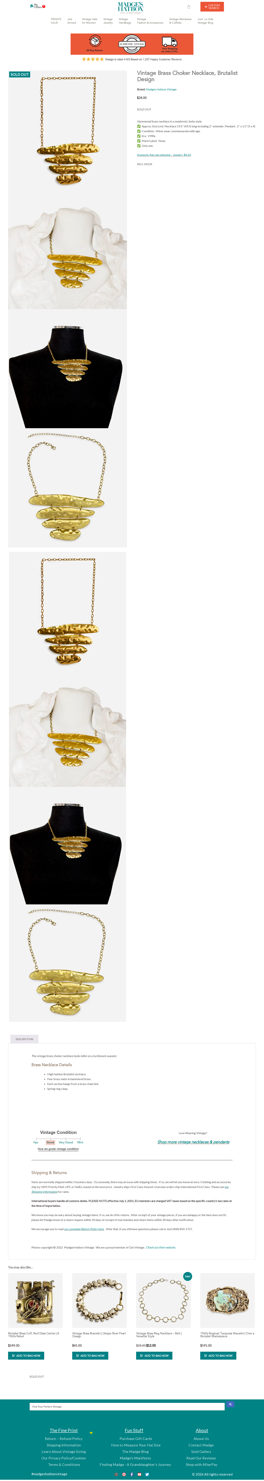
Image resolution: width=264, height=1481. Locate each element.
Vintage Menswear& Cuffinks (180, 21)
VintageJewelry (108, 21)
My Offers (39, 6)
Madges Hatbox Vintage (161, 89)
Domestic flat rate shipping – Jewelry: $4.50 (164, 155)
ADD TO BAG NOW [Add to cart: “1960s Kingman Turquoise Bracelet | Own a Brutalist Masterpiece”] (220, 1355)
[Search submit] (230, 1404)
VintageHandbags (125, 21)
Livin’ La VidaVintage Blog (205, 21)
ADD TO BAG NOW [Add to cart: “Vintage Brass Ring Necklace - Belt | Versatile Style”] (156, 1355)
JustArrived (71, 21)
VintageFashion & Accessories (150, 21)
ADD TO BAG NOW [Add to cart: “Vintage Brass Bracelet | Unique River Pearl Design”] (92, 1355)
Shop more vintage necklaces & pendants (193, 1142)
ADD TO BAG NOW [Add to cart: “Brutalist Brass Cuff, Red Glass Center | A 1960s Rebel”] (28, 1355)
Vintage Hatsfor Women (89, 21)
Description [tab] (24, 1039)
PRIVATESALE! (56, 21)
